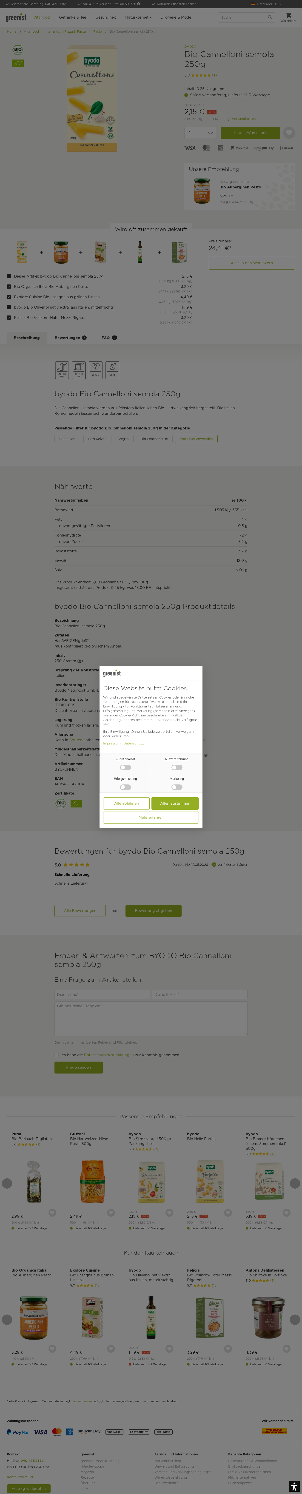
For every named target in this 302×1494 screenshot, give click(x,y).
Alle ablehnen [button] (126, 803)
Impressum (112, 743)
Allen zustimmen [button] (175, 803)
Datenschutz (133, 743)
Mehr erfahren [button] (151, 817)
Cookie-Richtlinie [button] (132, 715)
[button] (294, 1486)
